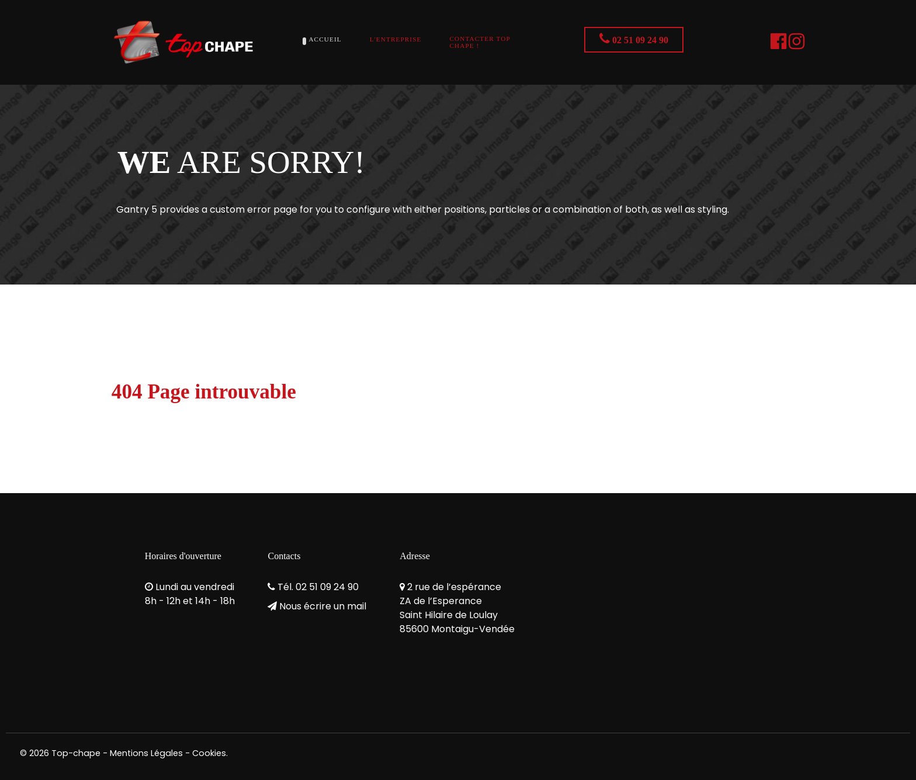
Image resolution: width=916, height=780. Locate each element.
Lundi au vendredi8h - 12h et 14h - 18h (190, 594)
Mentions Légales (146, 753)
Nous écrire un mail (322, 606)
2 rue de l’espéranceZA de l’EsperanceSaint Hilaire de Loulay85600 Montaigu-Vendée (457, 608)
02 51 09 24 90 (633, 38)
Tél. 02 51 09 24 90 (318, 587)
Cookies (209, 753)
